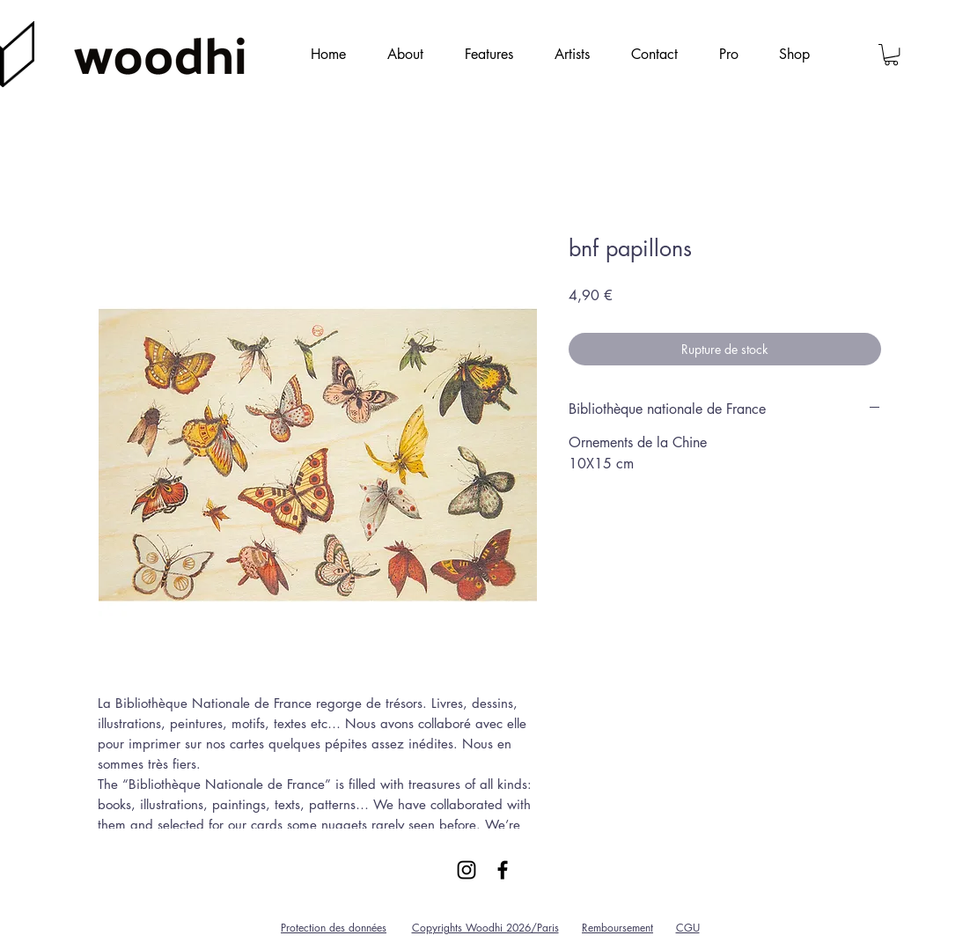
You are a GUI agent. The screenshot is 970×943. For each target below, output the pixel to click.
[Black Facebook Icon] (502, 870)
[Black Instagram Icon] (466, 870)
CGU (688, 927)
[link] (891, 54)
